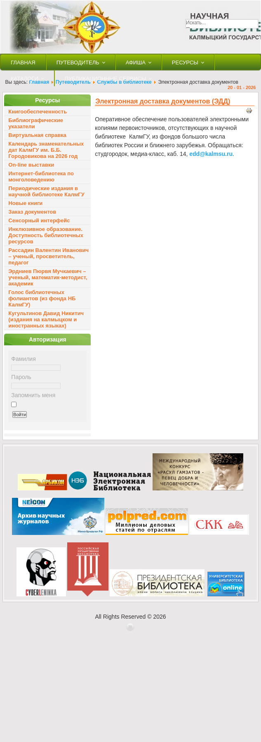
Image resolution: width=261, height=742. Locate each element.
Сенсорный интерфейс (39, 220)
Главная (23, 62)
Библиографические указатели (35, 123)
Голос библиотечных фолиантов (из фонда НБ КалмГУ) (41, 298)
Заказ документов (32, 212)
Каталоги (24, 78)
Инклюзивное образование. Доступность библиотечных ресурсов (45, 235)
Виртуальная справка (37, 135)
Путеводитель (77, 62)
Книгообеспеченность (37, 111)
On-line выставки (31, 165)
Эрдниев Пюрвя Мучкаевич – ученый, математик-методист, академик (47, 277)
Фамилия (23, 359)
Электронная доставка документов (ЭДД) (162, 101)
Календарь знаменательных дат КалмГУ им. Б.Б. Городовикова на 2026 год (46, 150)
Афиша (136, 62)
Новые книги (25, 203)
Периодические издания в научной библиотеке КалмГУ (46, 191)
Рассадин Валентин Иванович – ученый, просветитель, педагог (48, 256)
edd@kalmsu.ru (211, 154)
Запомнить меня (33, 395)
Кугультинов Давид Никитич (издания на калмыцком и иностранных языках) (46, 319)
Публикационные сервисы (105, 78)
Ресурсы (185, 62)
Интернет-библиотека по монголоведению (41, 176)
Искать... (196, 23)
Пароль (21, 377)
